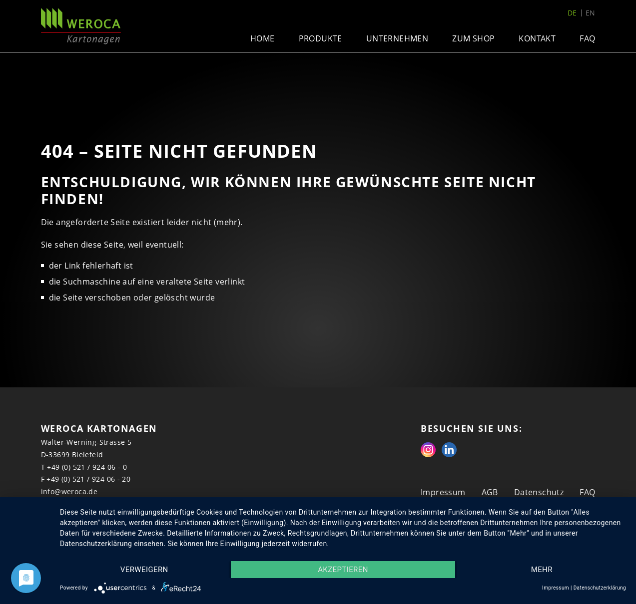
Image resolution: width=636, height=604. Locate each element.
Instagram (428, 449)
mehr (542, 569)
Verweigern (144, 569)
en (591, 12)
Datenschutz (539, 492)
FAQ (587, 38)
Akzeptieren (343, 569)
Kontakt (537, 38)
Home (262, 38)
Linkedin (449, 449)
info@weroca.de (69, 491)
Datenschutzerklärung (600, 588)
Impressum (443, 492)
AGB (490, 492)
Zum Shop (473, 38)
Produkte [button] (320, 38)
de (572, 12)
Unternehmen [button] (397, 38)
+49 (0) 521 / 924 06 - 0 (87, 467)
